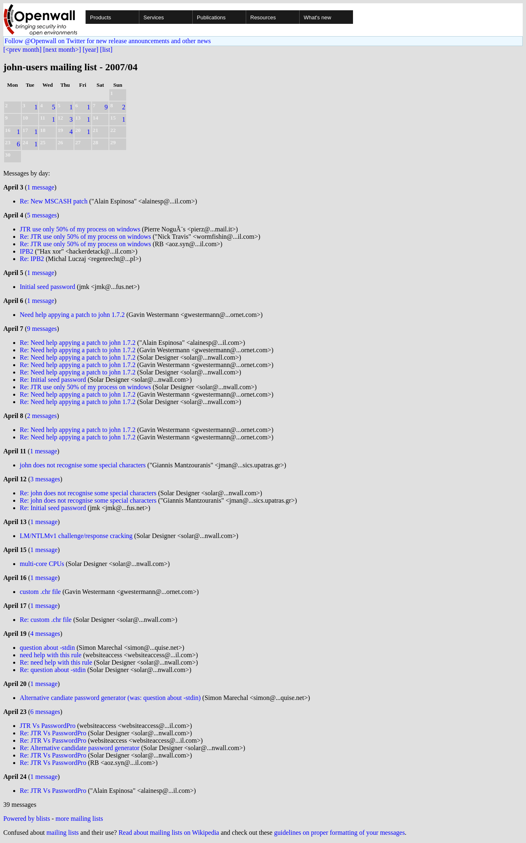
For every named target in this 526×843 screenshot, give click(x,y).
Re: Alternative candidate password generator (79, 747)
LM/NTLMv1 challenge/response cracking (76, 535)
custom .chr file (40, 591)
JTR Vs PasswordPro (48, 725)
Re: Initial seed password (53, 379)
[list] (106, 49)
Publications (211, 17)
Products (100, 17)
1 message (40, 187)
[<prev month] (22, 49)
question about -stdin (47, 647)
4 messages (45, 633)
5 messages (42, 215)
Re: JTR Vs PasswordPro (53, 733)
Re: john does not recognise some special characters (88, 493)
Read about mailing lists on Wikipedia (168, 832)
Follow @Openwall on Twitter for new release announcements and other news (108, 40)
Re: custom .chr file (46, 619)
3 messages (45, 479)
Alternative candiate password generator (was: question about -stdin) (110, 697)
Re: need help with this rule (56, 662)
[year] (90, 49)
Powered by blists (26, 818)
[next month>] (62, 49)
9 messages (42, 328)
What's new (317, 17)
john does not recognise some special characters (83, 465)
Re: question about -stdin (52, 669)
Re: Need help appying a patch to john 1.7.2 (78, 342)
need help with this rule (50, 654)
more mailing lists (79, 818)
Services (153, 17)
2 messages (42, 415)
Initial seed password (47, 286)
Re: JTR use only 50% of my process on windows (85, 236)
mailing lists (62, 832)
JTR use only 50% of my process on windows (80, 229)
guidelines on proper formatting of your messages (339, 832)
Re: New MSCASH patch (54, 201)
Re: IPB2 (32, 258)
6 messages (45, 711)
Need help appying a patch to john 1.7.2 (72, 314)
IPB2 (26, 251)
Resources (263, 17)
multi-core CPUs (42, 563)
